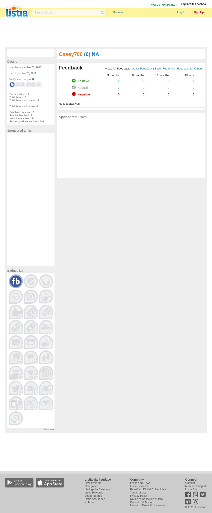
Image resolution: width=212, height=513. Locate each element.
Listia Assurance (95, 499)
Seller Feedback (142, 68)
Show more (49, 429)
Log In (181, 12)
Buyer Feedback (164, 68)
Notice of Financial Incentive (147, 505)
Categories (91, 486)
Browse (118, 12)
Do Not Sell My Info (142, 502)
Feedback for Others (190, 68)
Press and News (140, 482)
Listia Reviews (139, 486)
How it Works (93, 482)
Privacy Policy (138, 495)
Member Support (195, 486)
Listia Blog (191, 489)
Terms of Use (138, 492)
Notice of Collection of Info (146, 499)
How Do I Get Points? (163, 4)
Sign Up (198, 12)
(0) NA (91, 54)
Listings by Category (97, 489)
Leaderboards (93, 495)
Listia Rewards (94, 492)
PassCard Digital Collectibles (148, 489)
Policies (89, 502)
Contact (190, 482)
